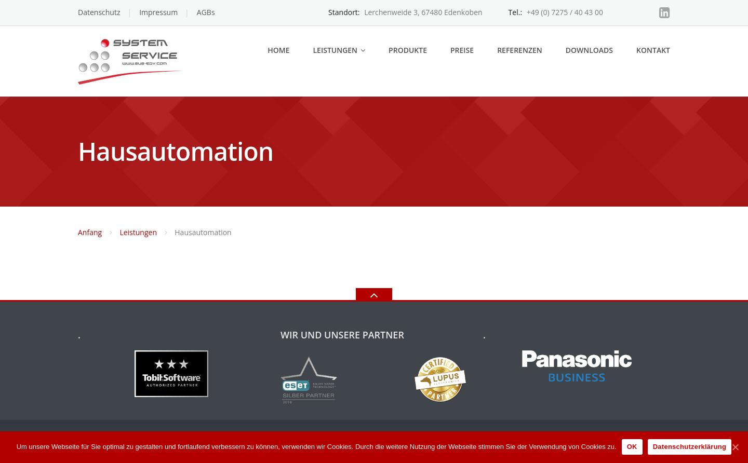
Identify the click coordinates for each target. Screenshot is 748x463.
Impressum (158, 12)
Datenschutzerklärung (690, 447)
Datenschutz (99, 12)
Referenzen (519, 50)
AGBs (206, 12)
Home (278, 50)
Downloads (589, 50)
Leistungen (335, 50)
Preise (462, 50)
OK (632, 447)
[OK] (735, 447)
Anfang (90, 232)
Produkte (408, 50)
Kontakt (653, 50)
